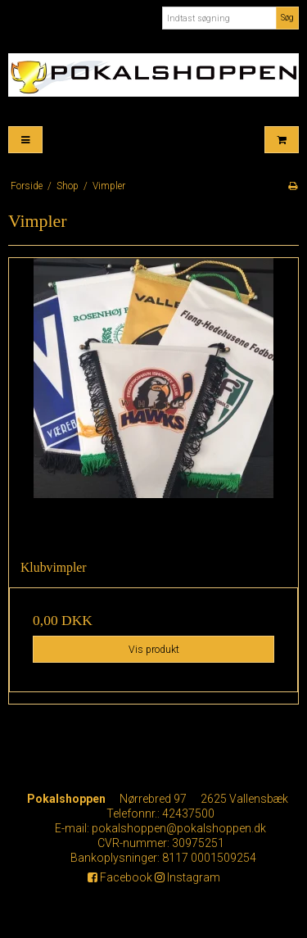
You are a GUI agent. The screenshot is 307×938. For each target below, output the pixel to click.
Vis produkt (154, 649)
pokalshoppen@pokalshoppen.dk (179, 828)
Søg (287, 17)
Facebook (120, 877)
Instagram (187, 877)
